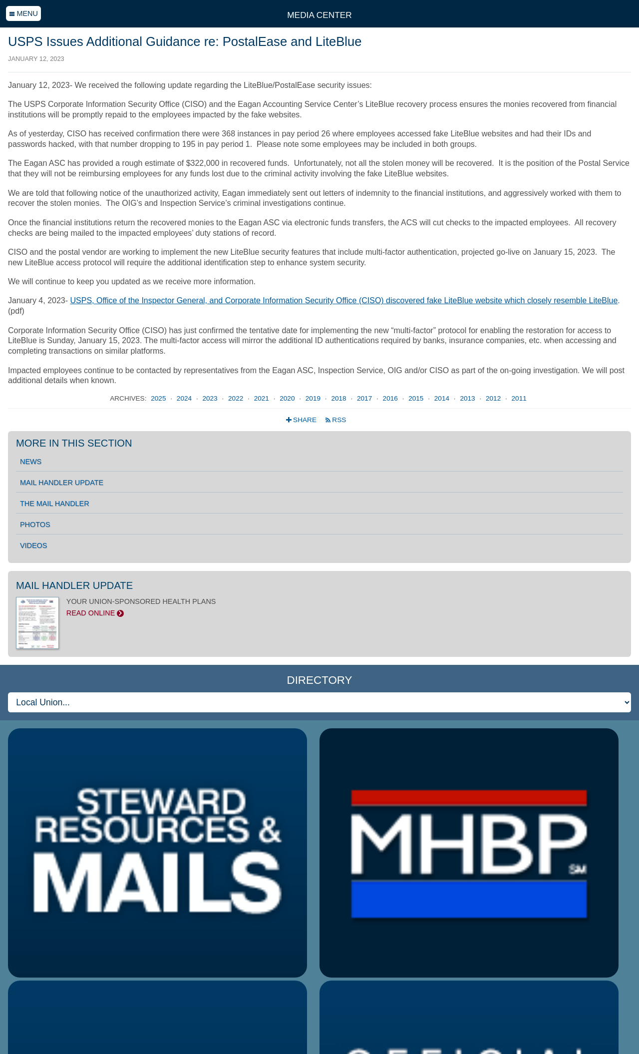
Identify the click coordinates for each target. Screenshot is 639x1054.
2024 (185, 398)
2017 (365, 398)
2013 (468, 398)
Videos (33, 545)
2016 (391, 398)
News (30, 462)
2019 (314, 398)
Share (302, 420)
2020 (288, 398)
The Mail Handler (54, 504)
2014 (442, 398)
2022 (236, 398)
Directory (319, 680)
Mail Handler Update (61, 483)
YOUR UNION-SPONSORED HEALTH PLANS (319, 607)
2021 (262, 398)
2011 (519, 398)
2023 (210, 398)
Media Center (319, 15)
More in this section (74, 443)
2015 (416, 398)
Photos (35, 524)
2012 (494, 398)
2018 (339, 398)
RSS (335, 420)
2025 (159, 398)
